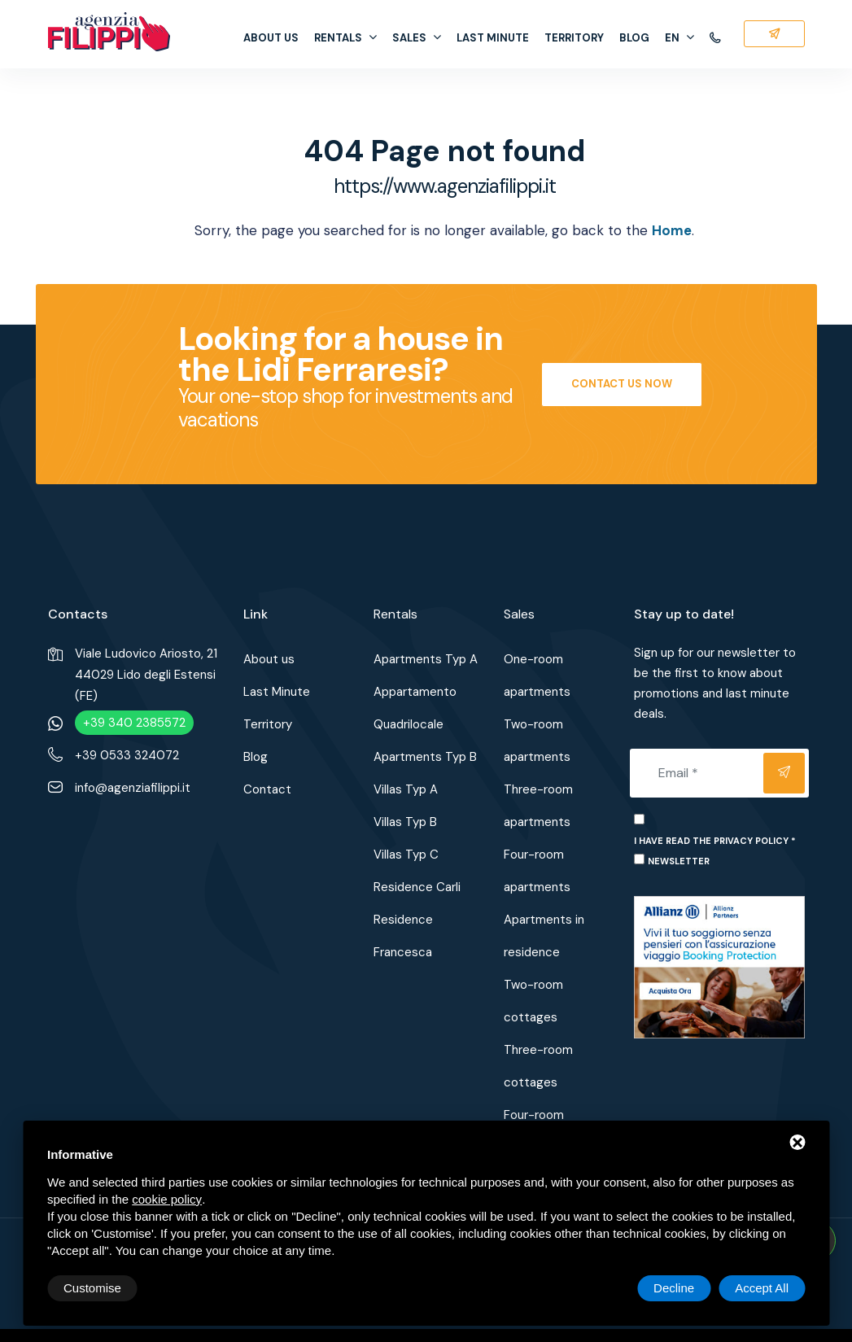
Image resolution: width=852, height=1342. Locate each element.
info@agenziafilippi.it (132, 788)
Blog (634, 38)
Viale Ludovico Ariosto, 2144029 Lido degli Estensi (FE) (146, 674)
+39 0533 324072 (127, 755)
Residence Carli (417, 887)
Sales (416, 38)
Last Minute (493, 38)
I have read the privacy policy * (715, 840)
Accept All (762, 1288)
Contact (267, 789)
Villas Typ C (406, 854)
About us (271, 38)
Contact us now (621, 384)
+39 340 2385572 (134, 723)
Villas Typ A (406, 789)
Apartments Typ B (425, 757)
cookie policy (167, 1199)
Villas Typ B (405, 822)
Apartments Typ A (426, 659)
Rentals (345, 38)
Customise (92, 1288)
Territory (574, 38)
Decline (673, 1288)
